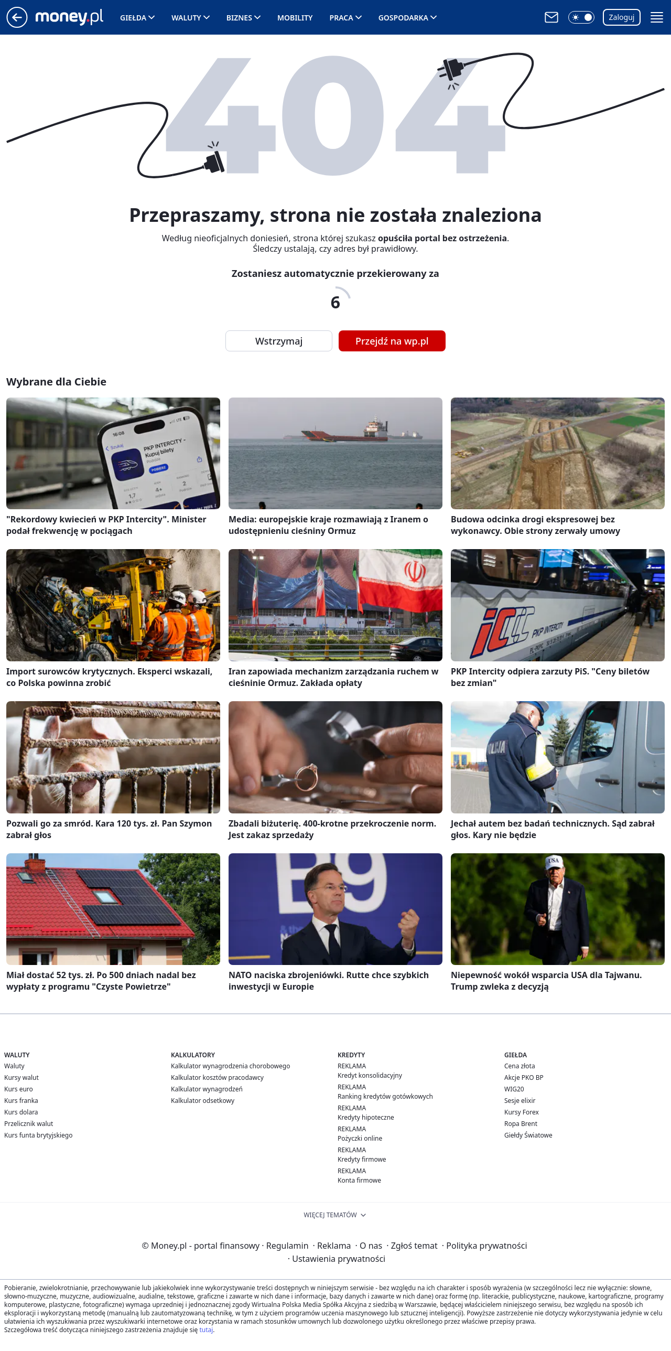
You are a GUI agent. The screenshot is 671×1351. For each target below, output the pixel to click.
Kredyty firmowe (362, 1159)
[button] (581, 17)
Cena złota (519, 1066)
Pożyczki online (360, 1138)
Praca (341, 18)
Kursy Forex (521, 1112)
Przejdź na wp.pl (392, 341)
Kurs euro (18, 1089)
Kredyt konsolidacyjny (370, 1075)
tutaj (206, 1329)
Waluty (186, 18)
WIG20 (514, 1089)
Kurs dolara (21, 1112)
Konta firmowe (359, 1180)
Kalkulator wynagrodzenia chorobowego (230, 1066)
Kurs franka (21, 1100)
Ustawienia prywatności (336, 1258)
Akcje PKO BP (524, 1077)
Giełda (133, 18)
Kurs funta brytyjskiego (38, 1135)
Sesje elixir (519, 1100)
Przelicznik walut (28, 1123)
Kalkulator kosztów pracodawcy (217, 1077)
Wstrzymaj (278, 341)
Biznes (239, 18)
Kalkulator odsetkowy (202, 1100)
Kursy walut (21, 1077)
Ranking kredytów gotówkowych (385, 1096)
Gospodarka (403, 18)
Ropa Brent (520, 1123)
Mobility (295, 18)
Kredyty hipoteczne (366, 1117)
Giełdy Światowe (528, 1135)
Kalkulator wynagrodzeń (207, 1089)
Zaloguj (622, 17)
